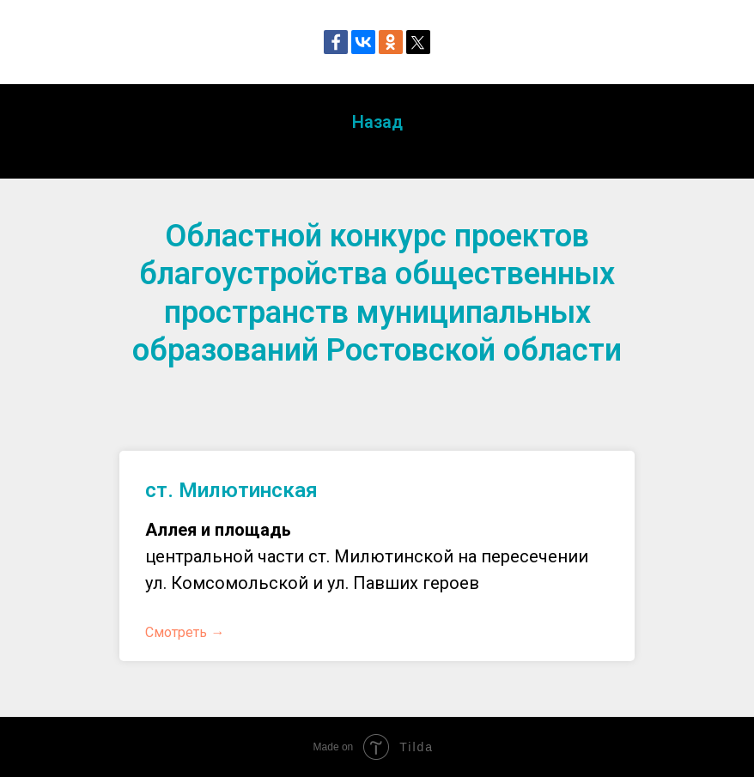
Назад (377, 122)
